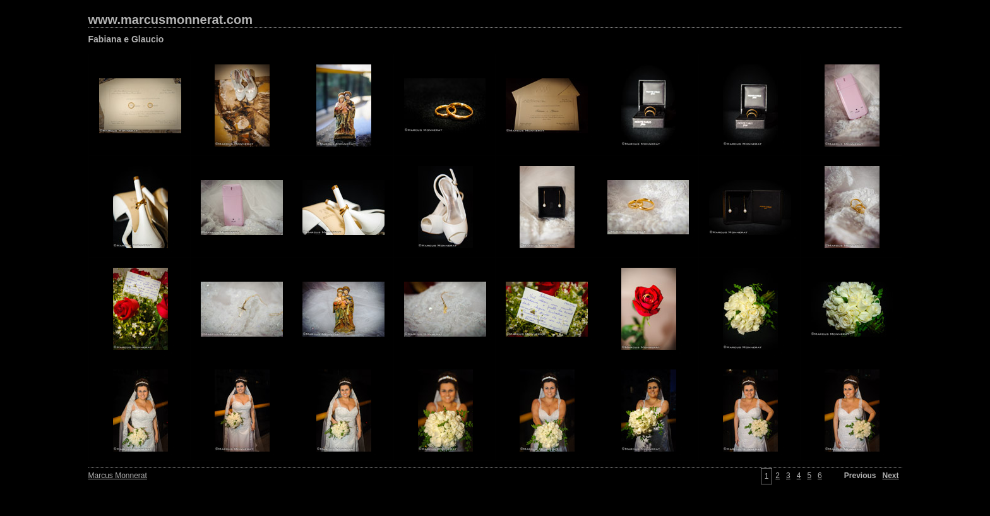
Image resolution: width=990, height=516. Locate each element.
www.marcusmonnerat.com (170, 20)
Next (890, 475)
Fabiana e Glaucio (126, 39)
